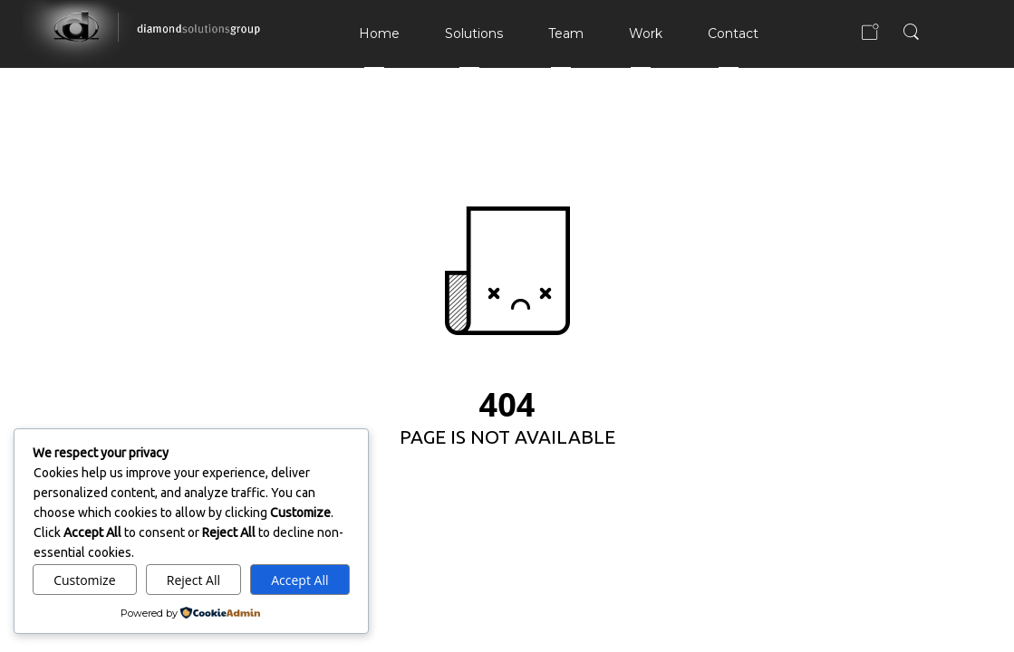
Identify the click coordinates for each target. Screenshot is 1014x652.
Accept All (299, 580)
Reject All (193, 580)
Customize (84, 580)
